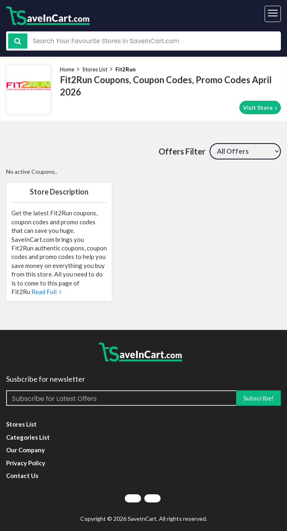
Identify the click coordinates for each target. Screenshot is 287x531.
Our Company (25, 450)
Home (67, 69)
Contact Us (22, 475)
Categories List (28, 437)
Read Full (45, 291)
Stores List (94, 69)
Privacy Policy (25, 463)
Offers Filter (182, 151)
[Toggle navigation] (273, 14)
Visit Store (260, 107)
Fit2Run (125, 69)
